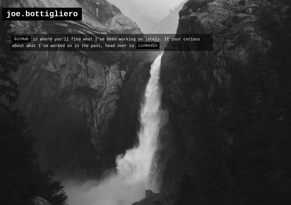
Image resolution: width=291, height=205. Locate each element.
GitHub (21, 39)
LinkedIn (147, 45)
